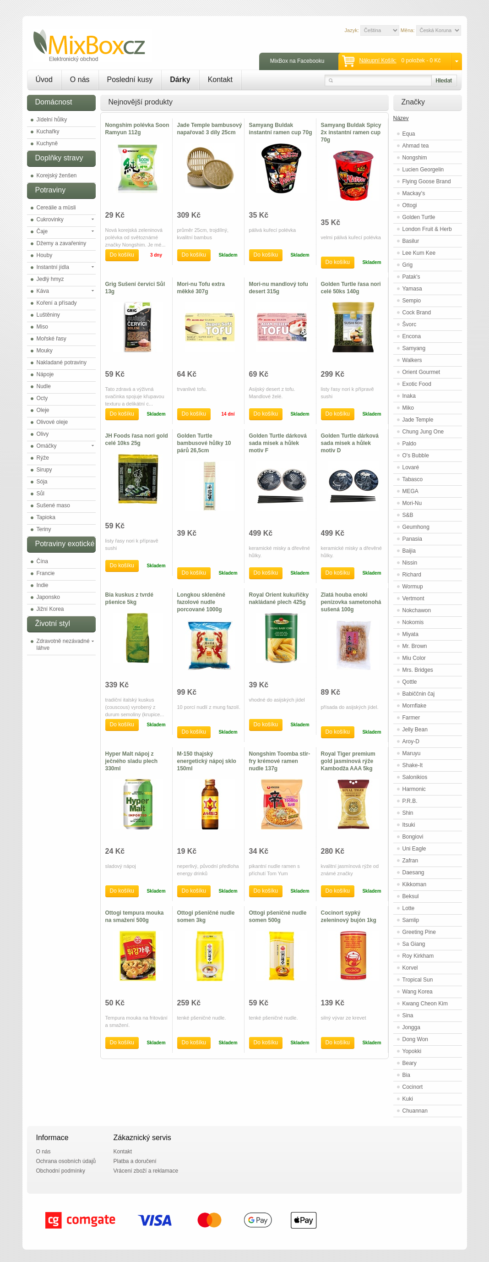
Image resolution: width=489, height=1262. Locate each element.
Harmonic (414, 789)
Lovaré (410, 467)
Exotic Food (416, 384)
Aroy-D (410, 741)
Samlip (410, 920)
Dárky (180, 79)
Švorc (409, 324)
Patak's (411, 277)
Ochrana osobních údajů (66, 1161)
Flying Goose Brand (426, 181)
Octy (42, 398)
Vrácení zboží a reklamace (146, 1171)
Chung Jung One (423, 431)
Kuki (407, 1099)
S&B (407, 515)
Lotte (408, 908)
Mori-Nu (412, 503)
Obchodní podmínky (60, 1171)
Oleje (43, 410)
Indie (43, 585)
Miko (408, 408)
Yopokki (412, 1051)
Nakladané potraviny (62, 362)
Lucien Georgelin (423, 169)
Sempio (411, 300)
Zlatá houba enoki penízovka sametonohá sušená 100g (351, 602)
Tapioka (46, 517)
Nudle (44, 386)
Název (401, 118)
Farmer (411, 717)
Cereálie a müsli (56, 207)
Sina (407, 1015)
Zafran (410, 860)
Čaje (42, 231)
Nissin (410, 563)
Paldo (409, 443)
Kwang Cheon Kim (425, 1003)
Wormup (412, 586)
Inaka (409, 396)
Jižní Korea (50, 609)
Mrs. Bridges (417, 670)
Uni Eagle (414, 848)
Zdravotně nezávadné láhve (63, 644)
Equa (408, 134)
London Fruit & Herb (427, 229)
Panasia (412, 539)
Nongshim (414, 157)
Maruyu (411, 753)
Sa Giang (413, 944)
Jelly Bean (415, 729)
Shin (407, 813)
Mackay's (413, 193)
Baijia (409, 551)
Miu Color (414, 658)
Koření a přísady (57, 303)
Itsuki (408, 825)
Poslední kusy (130, 79)
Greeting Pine (419, 932)
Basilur (410, 241)
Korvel (410, 968)
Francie (46, 573)
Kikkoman (414, 884)
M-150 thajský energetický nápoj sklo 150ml (206, 761)
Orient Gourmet (421, 372)
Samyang (414, 348)
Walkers (412, 360)
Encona (411, 336)
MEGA (410, 491)
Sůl (40, 493)
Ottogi (409, 205)
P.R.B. (410, 801)
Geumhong (415, 527)
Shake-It (412, 765)
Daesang (413, 872)
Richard (411, 574)
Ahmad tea (415, 146)
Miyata (410, 634)
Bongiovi (413, 837)
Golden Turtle (418, 217)
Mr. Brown (414, 646)
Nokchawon (416, 610)
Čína (42, 561)
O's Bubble (415, 455)
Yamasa (412, 288)
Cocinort (412, 1087)
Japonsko (48, 597)
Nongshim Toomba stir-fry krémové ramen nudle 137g (279, 761)
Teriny (44, 529)
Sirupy (44, 469)
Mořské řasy (51, 338)
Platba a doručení (135, 1161)
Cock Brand (416, 312)
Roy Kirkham (418, 956)
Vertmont (413, 598)
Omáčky (47, 446)
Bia (406, 1075)
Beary (409, 1063)
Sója (42, 481)
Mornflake (414, 705)
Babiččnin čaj (418, 694)
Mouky (45, 350)
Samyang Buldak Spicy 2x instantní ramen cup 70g (351, 132)
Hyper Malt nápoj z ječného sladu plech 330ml (131, 761)
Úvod (44, 79)
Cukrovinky (50, 219)
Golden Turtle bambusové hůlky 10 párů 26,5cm (204, 443)
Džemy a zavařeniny (62, 243)
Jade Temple (418, 420)
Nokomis (413, 622)
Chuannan (415, 1111)
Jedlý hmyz (50, 279)
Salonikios (415, 777)
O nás (80, 79)
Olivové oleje (52, 422)
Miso (42, 327)
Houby (45, 255)
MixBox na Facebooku (297, 61)
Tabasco (412, 479)
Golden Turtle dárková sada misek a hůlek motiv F (278, 443)
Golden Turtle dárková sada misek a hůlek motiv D (350, 443)
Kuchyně (47, 143)
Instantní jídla (53, 267)
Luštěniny (48, 315)
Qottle (409, 682)
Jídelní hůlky (52, 119)
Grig (407, 265)
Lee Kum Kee (419, 253)
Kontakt (220, 79)
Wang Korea (417, 991)
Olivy (43, 434)
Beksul (410, 896)
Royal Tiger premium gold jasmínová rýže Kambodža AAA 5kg (348, 761)
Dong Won (415, 1039)
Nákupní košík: (377, 60)
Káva (43, 291)
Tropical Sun (417, 980)
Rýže (43, 458)
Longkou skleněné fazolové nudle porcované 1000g (201, 602)
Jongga (411, 1027)
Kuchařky (48, 131)
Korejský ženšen (57, 175)
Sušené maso (53, 505)
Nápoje (45, 374)
